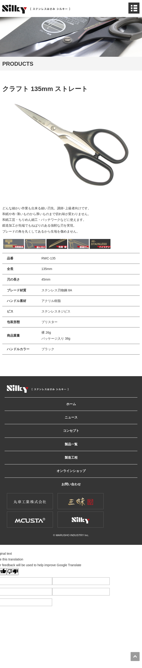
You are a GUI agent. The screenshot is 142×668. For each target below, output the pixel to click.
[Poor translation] (13, 571)
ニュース (71, 417)
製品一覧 (71, 444)
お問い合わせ (71, 484)
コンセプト (71, 430)
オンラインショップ (71, 471)
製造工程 (71, 457)
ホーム (71, 404)
